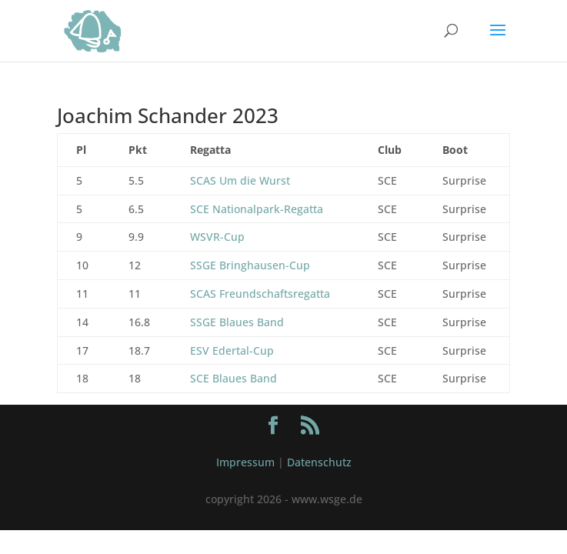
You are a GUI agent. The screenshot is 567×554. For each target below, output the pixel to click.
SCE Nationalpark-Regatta (256, 209)
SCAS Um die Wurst (240, 180)
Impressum (245, 462)
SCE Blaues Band (233, 378)
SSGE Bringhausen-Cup (250, 265)
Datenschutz (319, 462)
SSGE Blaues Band (237, 322)
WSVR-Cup (217, 236)
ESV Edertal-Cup (232, 350)
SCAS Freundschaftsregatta (260, 293)
